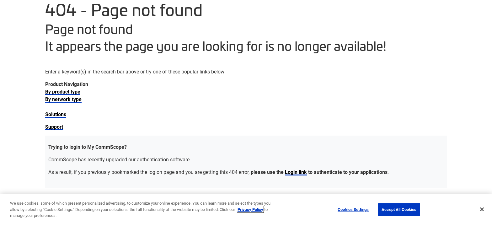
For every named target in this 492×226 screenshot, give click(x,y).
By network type (63, 99)
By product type (62, 91)
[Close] (482, 209)
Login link (296, 172)
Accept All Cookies (399, 209)
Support (54, 126)
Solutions (55, 114)
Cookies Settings (353, 209)
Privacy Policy (250, 209)
